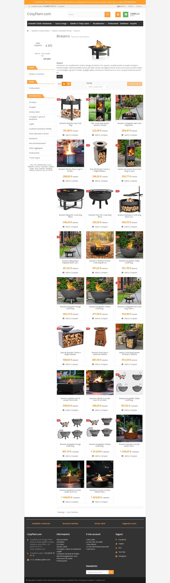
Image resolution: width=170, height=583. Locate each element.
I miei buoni (90, 549)
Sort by (89, 83)
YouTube (121, 552)
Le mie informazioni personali (97, 547)
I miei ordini (90, 539)
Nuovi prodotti (62, 539)
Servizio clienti (34, 112)
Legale (31, 124)
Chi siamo (33, 102)
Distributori (124, 23)
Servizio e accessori (36, 74)
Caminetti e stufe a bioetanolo (40, 23)
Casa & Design (60, 23)
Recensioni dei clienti (64, 558)
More (59, 77)
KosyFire (133, 23)
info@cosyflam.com (42, 559)
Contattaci (61, 6)
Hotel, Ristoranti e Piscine (39, 133)
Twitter (121, 544)
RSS (119, 548)
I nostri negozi (34, 158)
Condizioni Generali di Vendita (40, 129)
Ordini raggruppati (36, 148)
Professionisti (113, 23)
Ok (111, 572)
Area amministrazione (37, 143)
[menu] (118, 14)
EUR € (130, 6)
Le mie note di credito (94, 542)
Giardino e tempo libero (79, 23)
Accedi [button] (139, 6)
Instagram (122, 556)
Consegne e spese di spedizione (37, 118)
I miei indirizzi (91, 544)
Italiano (121, 6)
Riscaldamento (98, 23)
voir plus (47, 59)
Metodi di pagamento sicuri (67, 556)
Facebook (122, 539)
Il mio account (93, 534)
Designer (32, 107)
